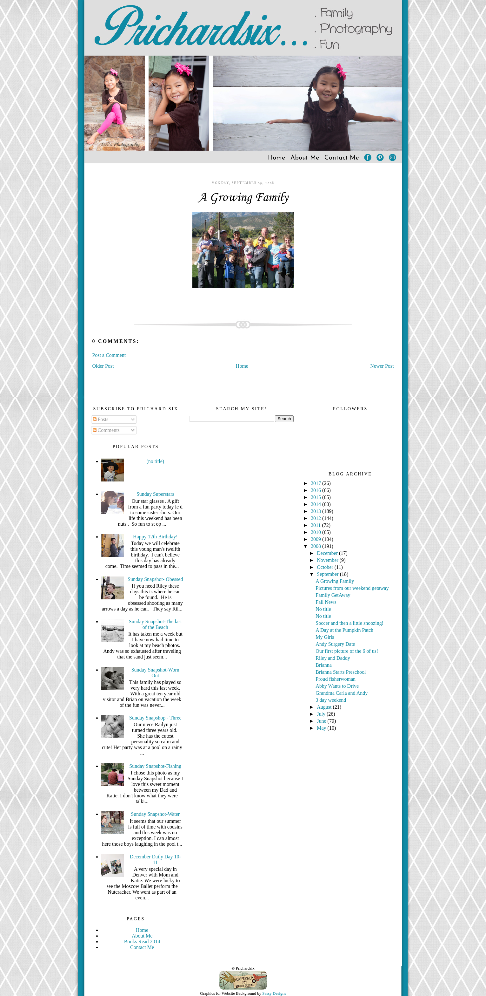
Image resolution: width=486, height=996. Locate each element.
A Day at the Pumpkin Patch (344, 630)
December (328, 553)
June (322, 721)
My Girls (325, 637)
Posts (101, 419)
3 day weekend (331, 700)
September (328, 574)
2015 (316, 497)
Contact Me (341, 158)
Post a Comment (109, 355)
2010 (316, 532)
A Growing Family (243, 197)
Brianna (324, 665)
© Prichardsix (242, 968)
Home (276, 158)
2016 (316, 490)
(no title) (155, 461)
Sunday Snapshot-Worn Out (155, 672)
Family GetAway (333, 595)
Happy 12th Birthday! (155, 536)
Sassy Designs (274, 993)
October (326, 567)
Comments (106, 430)
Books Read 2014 (142, 941)
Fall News (326, 602)
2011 (316, 525)
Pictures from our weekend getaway (352, 588)
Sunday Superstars (155, 494)
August (325, 707)
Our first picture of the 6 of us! (347, 651)
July (322, 714)
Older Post (103, 366)
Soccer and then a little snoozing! (349, 623)
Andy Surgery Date (335, 644)
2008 (316, 546)
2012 (316, 518)
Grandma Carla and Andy (342, 693)
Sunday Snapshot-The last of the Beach (155, 624)
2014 (316, 504)
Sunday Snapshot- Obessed (155, 579)
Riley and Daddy (333, 658)
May (322, 728)
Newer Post (382, 366)
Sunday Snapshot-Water (155, 814)
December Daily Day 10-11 (155, 859)
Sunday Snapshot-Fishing (155, 766)
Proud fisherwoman (336, 679)
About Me (304, 158)
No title (323, 609)
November (328, 560)
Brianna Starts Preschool (341, 672)
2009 (316, 539)
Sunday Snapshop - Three (155, 717)
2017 (316, 483)
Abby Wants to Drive (337, 686)
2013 (316, 511)
